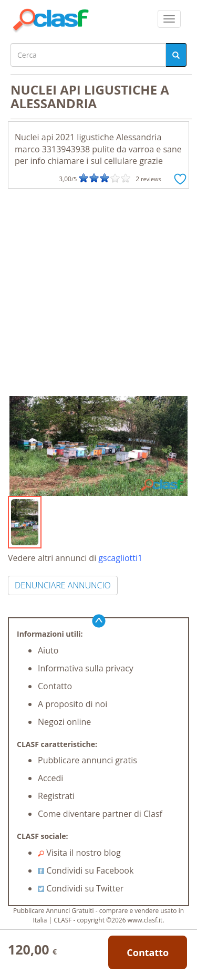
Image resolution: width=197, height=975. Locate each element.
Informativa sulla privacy (85, 668)
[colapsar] (169, 19)
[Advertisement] (98, 292)
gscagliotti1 (120, 558)
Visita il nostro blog (79, 852)
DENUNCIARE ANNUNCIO (63, 585)
